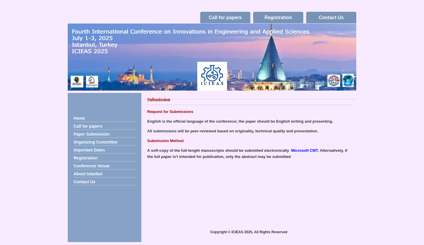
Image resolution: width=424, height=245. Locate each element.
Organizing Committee (95, 142)
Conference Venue (92, 166)
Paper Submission (92, 134)
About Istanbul (88, 173)
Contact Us (331, 17)
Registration (278, 17)
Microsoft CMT (304, 150)
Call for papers (225, 17)
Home (79, 118)
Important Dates (89, 150)
